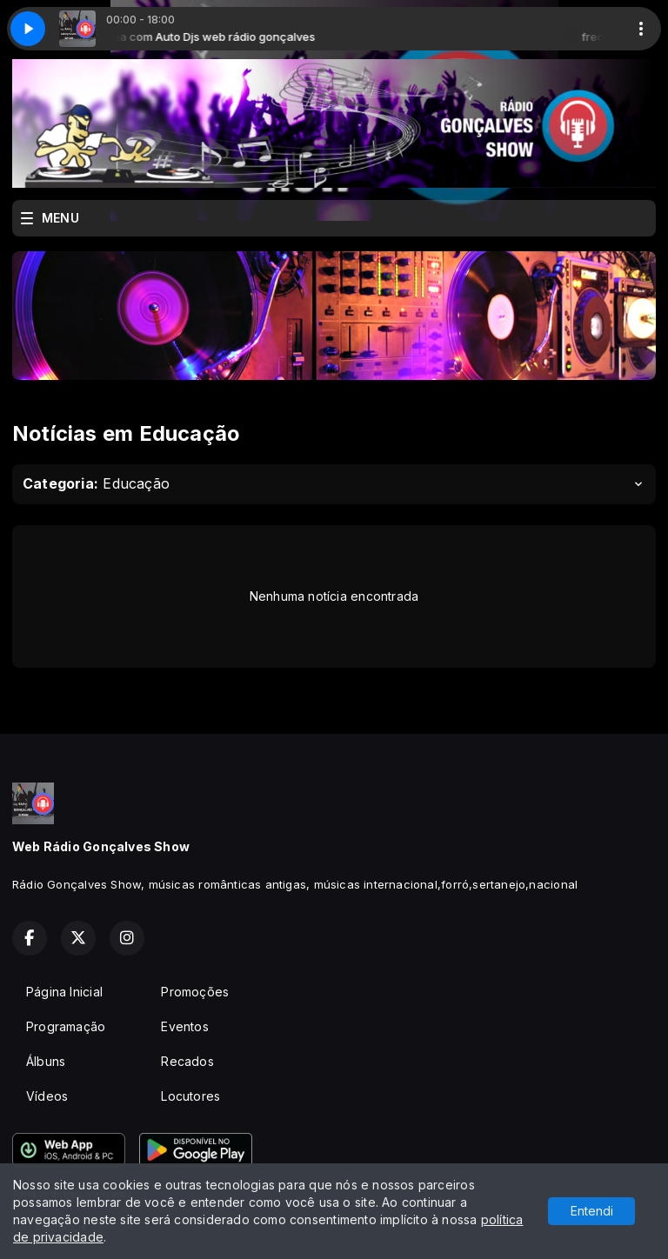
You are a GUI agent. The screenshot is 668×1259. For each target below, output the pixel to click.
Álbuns (45, 1061)
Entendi (592, 1210)
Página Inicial (64, 991)
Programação (65, 1026)
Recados (187, 1061)
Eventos (184, 1026)
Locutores (190, 1096)
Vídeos (47, 1096)
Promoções (195, 991)
